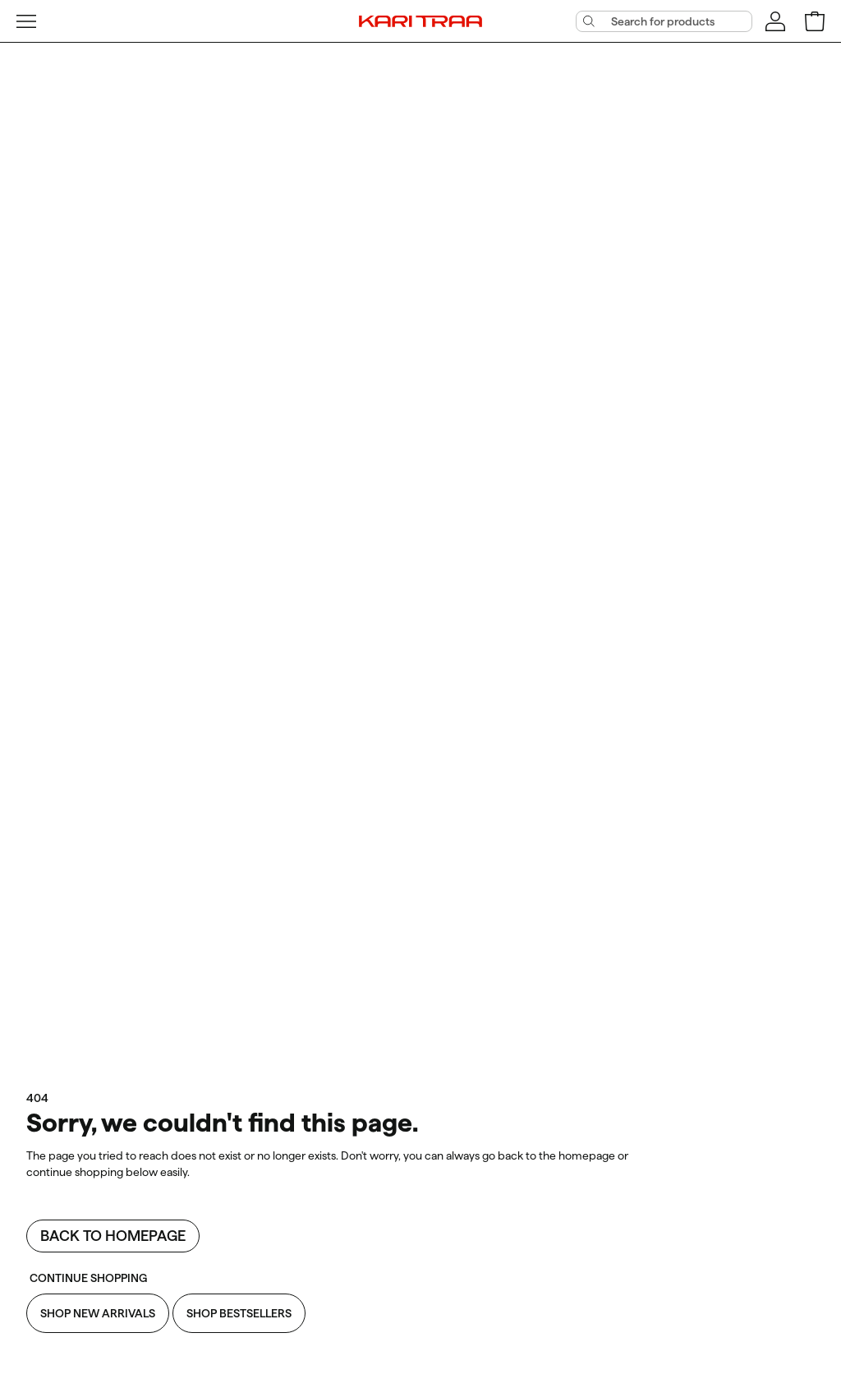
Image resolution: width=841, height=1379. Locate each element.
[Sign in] (775, 21)
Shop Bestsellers (239, 1313)
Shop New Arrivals (97, 1313)
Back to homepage (113, 1235)
